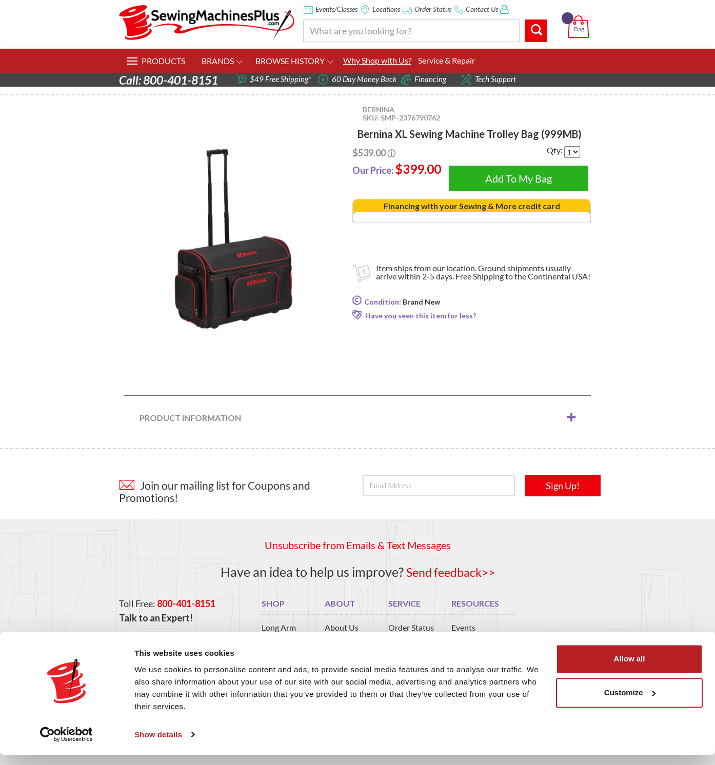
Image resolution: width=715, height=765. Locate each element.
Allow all (629, 669)
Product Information (190, 417)
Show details (158, 744)
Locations (386, 9)
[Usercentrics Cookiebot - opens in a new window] (66, 745)
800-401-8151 (186, 603)
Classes (464, 640)
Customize (630, 702)
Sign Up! (563, 485)
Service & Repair (446, 60)
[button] (580, 15)
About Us (342, 627)
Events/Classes (336, 9)
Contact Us (482, 9)
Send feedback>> (450, 571)
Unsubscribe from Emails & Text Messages (358, 545)
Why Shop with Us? (377, 60)
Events (463, 627)
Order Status (432, 9)
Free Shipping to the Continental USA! (522, 276)
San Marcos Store (355, 640)
